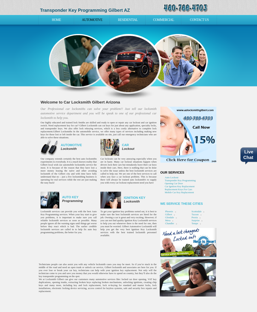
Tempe (195, 223)
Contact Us (199, 20)
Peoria (195, 217)
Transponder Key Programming (180, 180)
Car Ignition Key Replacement (180, 186)
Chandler (169, 223)
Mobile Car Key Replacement (179, 192)
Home (56, 20)
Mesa (167, 220)
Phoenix (169, 211)
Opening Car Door (174, 183)
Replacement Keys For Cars (178, 189)
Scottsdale (196, 211)
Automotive (92, 20)
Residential (128, 20)
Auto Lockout (171, 177)
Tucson (195, 214)
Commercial (163, 20)
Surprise (196, 220)
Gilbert (168, 214)
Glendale (169, 217)
